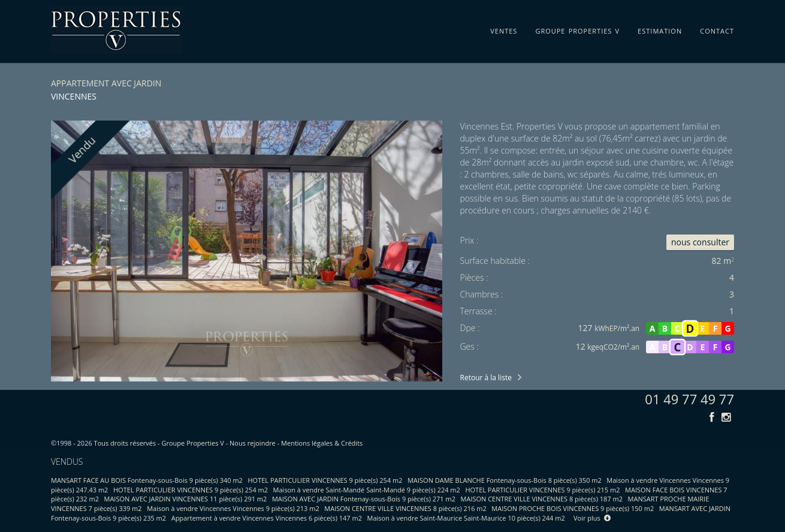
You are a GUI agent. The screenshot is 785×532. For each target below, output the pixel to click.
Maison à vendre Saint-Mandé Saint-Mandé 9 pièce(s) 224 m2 (366, 489)
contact (717, 29)
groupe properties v (577, 29)
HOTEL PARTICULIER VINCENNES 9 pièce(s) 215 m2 (542, 489)
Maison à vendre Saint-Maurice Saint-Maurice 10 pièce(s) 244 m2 (466, 517)
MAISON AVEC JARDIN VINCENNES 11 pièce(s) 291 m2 (185, 498)
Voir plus (592, 517)
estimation (660, 29)
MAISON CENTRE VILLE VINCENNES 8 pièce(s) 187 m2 (542, 498)
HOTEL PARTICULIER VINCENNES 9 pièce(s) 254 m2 (325, 480)
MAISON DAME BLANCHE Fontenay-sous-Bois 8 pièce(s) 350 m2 (504, 480)
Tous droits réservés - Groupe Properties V (159, 442)
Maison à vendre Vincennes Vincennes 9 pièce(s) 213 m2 (233, 508)
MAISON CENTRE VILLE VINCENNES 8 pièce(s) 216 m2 (405, 508)
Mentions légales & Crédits (322, 442)
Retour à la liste (486, 377)
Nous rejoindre (253, 442)
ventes (503, 29)
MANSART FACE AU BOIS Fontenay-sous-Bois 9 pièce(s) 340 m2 (147, 480)
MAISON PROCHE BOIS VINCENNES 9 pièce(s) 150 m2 (572, 508)
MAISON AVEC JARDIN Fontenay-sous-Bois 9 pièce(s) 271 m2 (363, 498)
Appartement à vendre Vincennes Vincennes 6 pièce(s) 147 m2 (266, 517)
